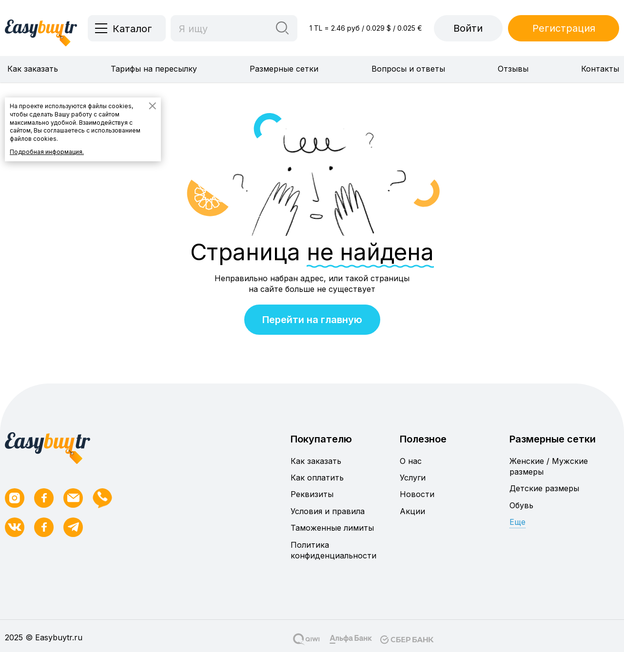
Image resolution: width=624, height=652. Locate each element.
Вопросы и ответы (408, 69)
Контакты (600, 69)
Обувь (521, 505)
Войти (468, 28)
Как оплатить (317, 477)
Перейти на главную (312, 320)
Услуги (413, 477)
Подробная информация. (47, 151)
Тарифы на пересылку (154, 69)
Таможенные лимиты (332, 528)
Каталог (132, 29)
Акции (412, 511)
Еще (517, 522)
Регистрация (563, 28)
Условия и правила (328, 511)
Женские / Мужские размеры (548, 466)
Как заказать (32, 69)
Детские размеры (544, 488)
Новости (417, 494)
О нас (411, 461)
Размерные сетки (284, 69)
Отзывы (513, 69)
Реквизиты (312, 494)
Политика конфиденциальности (333, 550)
